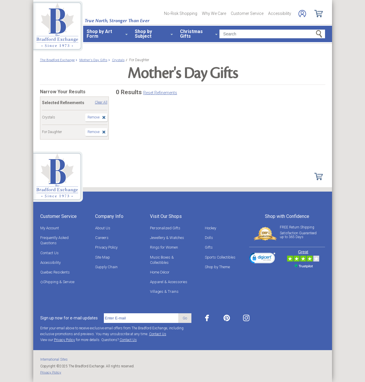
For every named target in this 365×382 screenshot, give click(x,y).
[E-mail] (141, 318)
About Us (102, 228)
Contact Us (49, 253)
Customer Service (247, 13)
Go (185, 318)
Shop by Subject (143, 34)
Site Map (102, 257)
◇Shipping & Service (57, 282)
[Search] (272, 34)
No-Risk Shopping (180, 13)
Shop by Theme (217, 267)
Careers (102, 237)
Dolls (209, 237)
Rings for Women (164, 247)
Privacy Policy (106, 247)
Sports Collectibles (220, 257)
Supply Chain (106, 267)
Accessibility (279, 13)
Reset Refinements (160, 92)
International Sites (54, 359)
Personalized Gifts (165, 228)
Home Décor (160, 272)
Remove (93, 117)
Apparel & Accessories (168, 282)
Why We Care (214, 13)
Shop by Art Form (99, 34)
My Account (49, 228)
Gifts (209, 247)
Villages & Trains (164, 291)
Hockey (210, 228)
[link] (262, 258)
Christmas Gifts (191, 34)
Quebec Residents (55, 272)
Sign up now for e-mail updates (69, 318)
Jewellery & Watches (167, 237)
